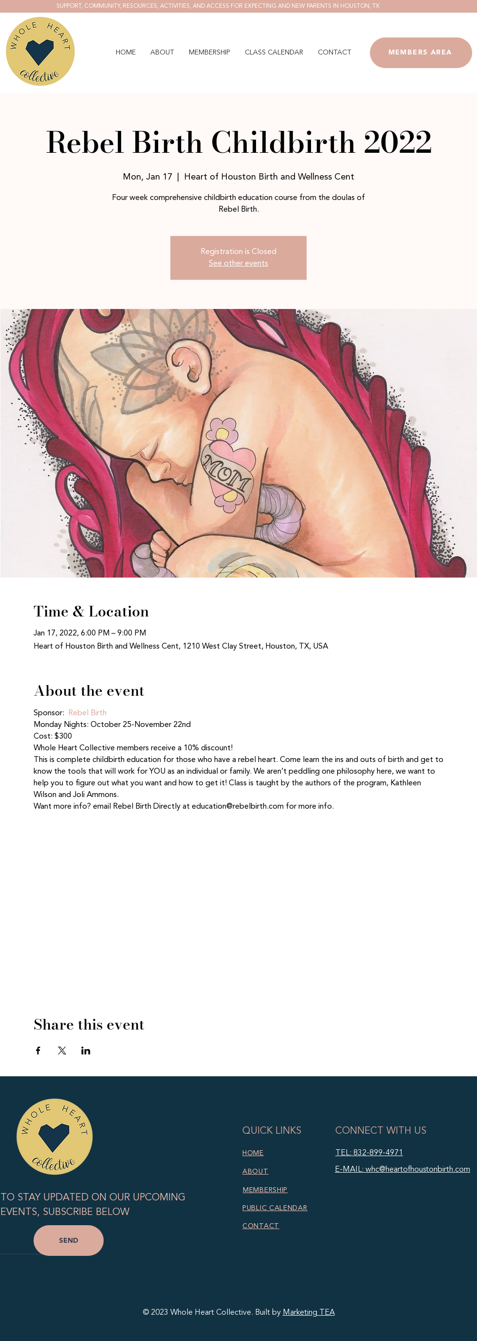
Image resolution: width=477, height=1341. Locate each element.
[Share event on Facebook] (38, 1050)
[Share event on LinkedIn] (86, 1050)
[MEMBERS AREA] (421, 52)
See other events (238, 264)
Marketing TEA (309, 1313)
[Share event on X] (62, 1050)
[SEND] (69, 1240)
